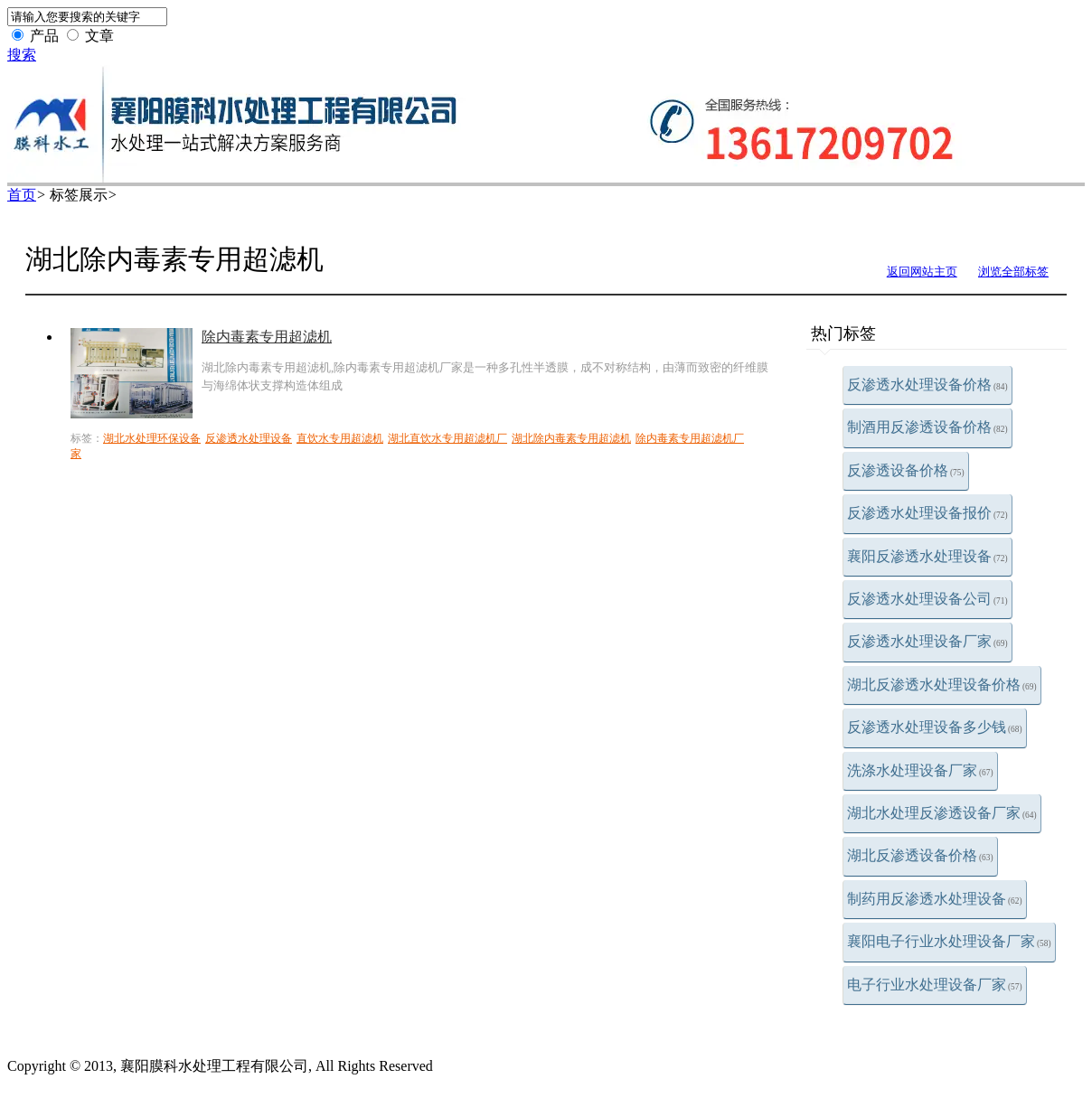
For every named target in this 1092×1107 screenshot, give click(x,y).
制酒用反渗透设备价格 (927, 427)
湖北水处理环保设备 (152, 438)
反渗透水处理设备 (248, 438)
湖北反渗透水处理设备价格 (942, 684)
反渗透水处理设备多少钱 (934, 727)
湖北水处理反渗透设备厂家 (942, 813)
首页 (21, 194)
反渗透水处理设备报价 (927, 513)
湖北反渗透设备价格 (920, 855)
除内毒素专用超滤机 (267, 336)
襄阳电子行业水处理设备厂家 (949, 941)
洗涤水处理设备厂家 (920, 770)
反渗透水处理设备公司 (927, 598)
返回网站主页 (922, 271)
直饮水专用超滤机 (340, 438)
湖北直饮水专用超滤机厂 (447, 438)
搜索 (21, 54)
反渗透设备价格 (906, 470)
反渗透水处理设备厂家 (927, 641)
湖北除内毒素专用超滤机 (571, 438)
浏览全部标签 (1013, 271)
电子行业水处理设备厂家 (934, 984)
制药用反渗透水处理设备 (934, 898)
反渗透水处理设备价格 (927, 384)
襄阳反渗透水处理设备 (927, 556)
